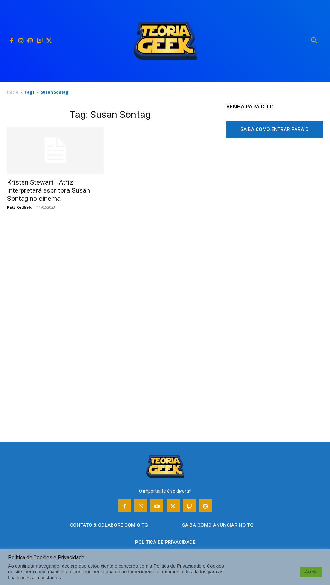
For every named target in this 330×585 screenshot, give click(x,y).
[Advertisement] (274, 203)
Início (12, 92)
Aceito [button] (311, 571)
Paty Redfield (20, 207)
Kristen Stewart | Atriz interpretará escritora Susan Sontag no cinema (48, 190)
